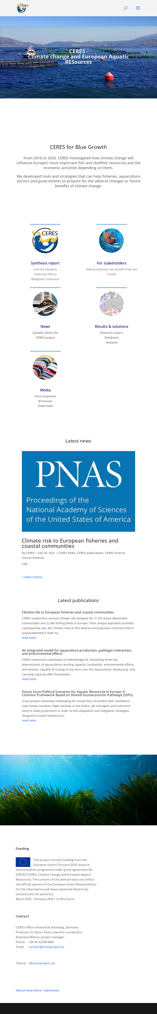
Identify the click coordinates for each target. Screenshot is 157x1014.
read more (29, 638)
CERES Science (115, 553)
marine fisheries (33, 558)
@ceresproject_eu (42, 963)
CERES (30, 553)
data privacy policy (28, 990)
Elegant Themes (69, 1008)
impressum (51, 990)
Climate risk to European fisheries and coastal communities (70, 543)
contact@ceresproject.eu (46, 947)
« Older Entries (32, 577)
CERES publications (90, 553)
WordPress (108, 1008)
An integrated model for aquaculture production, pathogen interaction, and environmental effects (77, 652)
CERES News (66, 553)
